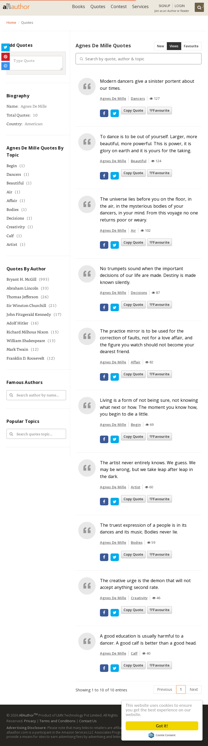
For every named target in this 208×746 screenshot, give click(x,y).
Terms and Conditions (58, 720)
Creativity (15, 226)
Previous (164, 689)
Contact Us (88, 720)
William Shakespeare (25, 340)
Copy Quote (133, 110)
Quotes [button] (97, 6)
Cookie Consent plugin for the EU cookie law (162, 735)
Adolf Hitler (17, 323)
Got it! (162, 726)
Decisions (15, 218)
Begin (11, 165)
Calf (10, 235)
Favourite (191, 46)
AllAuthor (28, 715)
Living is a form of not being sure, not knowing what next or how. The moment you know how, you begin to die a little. (149, 407)
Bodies (12, 209)
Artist (11, 244)
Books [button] (78, 6)
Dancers (13, 174)
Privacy (30, 720)
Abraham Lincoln (22, 288)
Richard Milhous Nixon (27, 331)
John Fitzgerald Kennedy (28, 314)
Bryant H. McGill (21, 279)
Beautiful (15, 182)
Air (9, 191)
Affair (11, 200)
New (160, 46)
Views (174, 46)
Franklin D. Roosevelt (25, 358)
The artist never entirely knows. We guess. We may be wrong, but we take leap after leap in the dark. (148, 469)
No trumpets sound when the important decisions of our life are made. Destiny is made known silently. (148, 275)
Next (194, 689)
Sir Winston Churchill (26, 305)
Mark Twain (17, 349)
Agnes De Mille (113, 98)
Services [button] (140, 6)
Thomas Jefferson (22, 296)
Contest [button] (119, 6)
